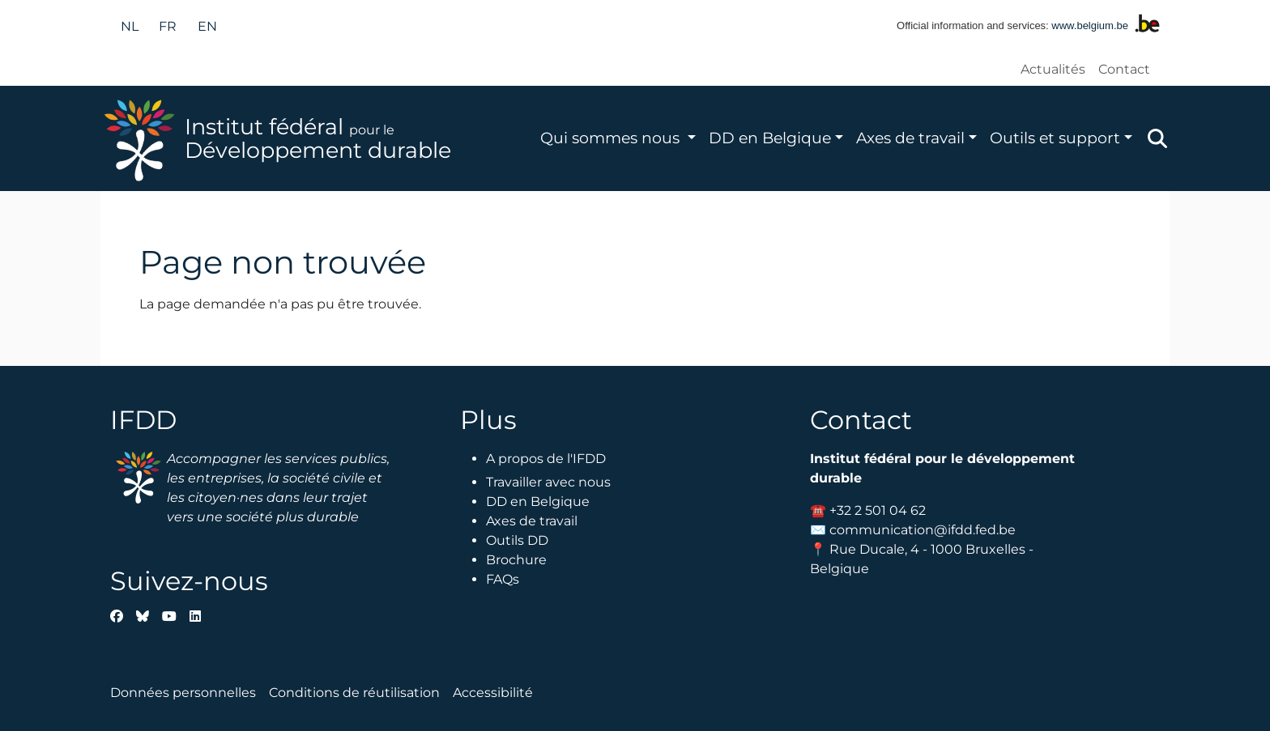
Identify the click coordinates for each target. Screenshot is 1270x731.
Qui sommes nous (612, 137)
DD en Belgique (770, 137)
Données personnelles (183, 692)
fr (168, 26)
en (207, 26)
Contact (1124, 69)
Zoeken (1157, 138)
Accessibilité (493, 692)
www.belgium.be (1089, 25)
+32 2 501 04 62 (877, 510)
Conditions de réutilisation (354, 692)
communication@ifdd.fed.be (922, 530)
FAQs (502, 579)
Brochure (516, 559)
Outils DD (517, 540)
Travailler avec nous (548, 482)
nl (130, 26)
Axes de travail (910, 137)
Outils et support (1055, 137)
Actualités (1053, 69)
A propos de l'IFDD (546, 458)
